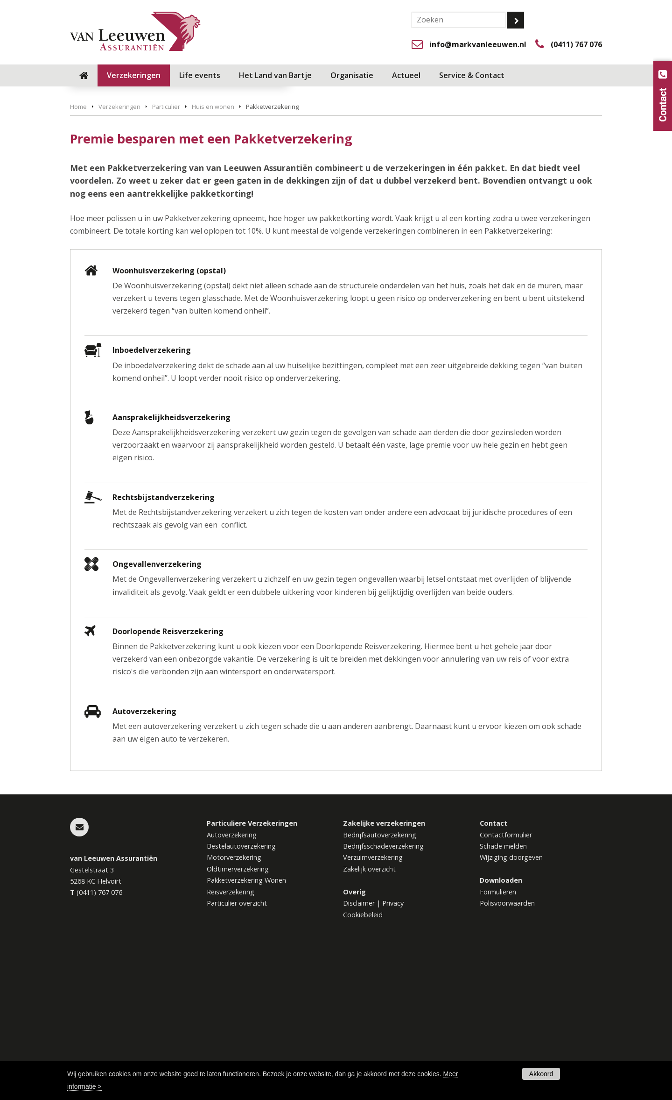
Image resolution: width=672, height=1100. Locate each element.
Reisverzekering (230, 1033)
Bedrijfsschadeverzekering (383, 988)
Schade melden (503, 988)
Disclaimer (359, 1045)
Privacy (393, 1045)
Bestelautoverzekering (241, 988)
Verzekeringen (119, 248)
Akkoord (541, 1074)
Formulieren (498, 1033)
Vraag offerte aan (114, 199)
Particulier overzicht (237, 1045)
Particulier (166, 248)
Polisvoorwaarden (507, 1045)
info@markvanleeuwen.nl (477, 44)
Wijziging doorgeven (511, 999)
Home (78, 248)
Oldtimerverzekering (238, 1011)
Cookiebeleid (363, 1056)
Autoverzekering (232, 976)
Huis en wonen (213, 248)
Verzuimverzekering (373, 999)
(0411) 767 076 (576, 44)
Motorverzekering (234, 999)
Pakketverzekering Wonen (246, 1022)
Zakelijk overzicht (369, 1011)
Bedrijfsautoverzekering (379, 976)
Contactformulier (506, 976)
